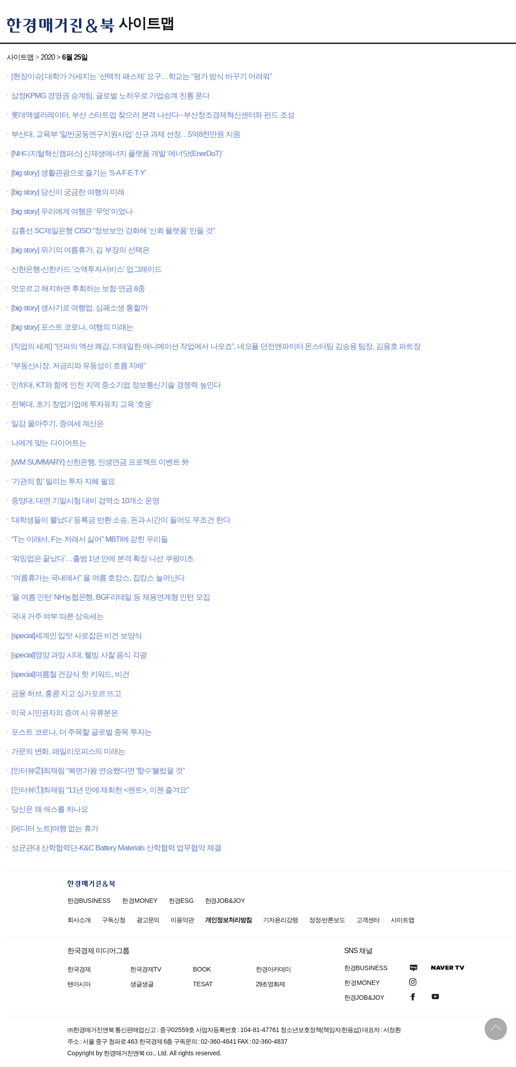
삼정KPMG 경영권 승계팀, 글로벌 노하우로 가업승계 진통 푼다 (110, 95)
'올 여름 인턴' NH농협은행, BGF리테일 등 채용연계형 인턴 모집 (110, 597)
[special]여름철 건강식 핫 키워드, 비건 (70, 674)
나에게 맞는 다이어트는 (48, 443)
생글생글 (141, 984)
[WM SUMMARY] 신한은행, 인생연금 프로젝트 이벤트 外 (100, 462)
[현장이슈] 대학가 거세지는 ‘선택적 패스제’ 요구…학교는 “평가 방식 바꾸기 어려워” (141, 76)
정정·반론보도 (327, 919)
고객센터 (368, 919)
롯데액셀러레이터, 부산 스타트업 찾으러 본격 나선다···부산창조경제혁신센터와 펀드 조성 (152, 115)
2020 (48, 57)
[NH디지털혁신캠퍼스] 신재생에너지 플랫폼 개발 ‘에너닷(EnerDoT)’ (117, 153)
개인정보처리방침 (228, 919)
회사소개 (79, 919)
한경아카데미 (273, 969)
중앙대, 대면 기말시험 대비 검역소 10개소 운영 (85, 500)
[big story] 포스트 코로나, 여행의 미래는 (72, 327)
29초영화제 (270, 984)
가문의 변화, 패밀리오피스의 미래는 (68, 751)
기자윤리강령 (280, 919)
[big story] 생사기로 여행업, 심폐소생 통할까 (79, 308)
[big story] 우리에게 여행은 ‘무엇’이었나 (71, 211)
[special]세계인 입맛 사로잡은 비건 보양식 (76, 635)
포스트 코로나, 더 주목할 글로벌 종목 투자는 (81, 732)
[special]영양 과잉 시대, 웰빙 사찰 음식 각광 (79, 655)
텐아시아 (79, 984)
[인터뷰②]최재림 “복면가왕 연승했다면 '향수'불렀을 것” (98, 770)
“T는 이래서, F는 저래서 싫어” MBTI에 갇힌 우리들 (89, 539)
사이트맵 (146, 23)
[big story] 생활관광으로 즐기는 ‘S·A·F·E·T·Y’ (78, 173)
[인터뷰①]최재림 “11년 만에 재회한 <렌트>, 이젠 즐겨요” (100, 790)
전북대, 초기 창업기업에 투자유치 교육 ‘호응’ (82, 404)
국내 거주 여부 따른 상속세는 (57, 616)
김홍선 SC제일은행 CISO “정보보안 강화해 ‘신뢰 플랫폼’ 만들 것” (112, 230)
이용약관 (182, 919)
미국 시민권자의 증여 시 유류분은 (64, 713)
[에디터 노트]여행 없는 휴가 (54, 828)
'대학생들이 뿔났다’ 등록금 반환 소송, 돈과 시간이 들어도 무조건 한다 (120, 520)
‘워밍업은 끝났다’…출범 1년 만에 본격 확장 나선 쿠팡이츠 (102, 558)
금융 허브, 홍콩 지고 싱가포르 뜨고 (66, 693)
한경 (89, 900)
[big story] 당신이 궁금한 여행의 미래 (67, 192)
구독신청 (113, 919)
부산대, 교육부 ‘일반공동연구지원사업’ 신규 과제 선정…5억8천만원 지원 (125, 134)
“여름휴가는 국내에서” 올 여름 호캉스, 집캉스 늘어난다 (97, 578)
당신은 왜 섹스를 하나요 (49, 809)
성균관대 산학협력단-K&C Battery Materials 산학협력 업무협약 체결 (116, 848)
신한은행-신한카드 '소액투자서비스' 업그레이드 (86, 269)
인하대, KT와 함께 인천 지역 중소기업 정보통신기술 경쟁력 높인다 (116, 385)
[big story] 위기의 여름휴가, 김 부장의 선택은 (80, 250)
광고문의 (148, 919)
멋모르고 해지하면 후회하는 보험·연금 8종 (78, 288)
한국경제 (79, 969)
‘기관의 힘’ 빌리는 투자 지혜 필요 (63, 481)
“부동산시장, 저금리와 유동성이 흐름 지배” (78, 365)
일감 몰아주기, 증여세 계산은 (57, 423)
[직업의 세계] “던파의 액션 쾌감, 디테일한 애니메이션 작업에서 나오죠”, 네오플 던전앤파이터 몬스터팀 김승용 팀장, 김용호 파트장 (215, 346)
